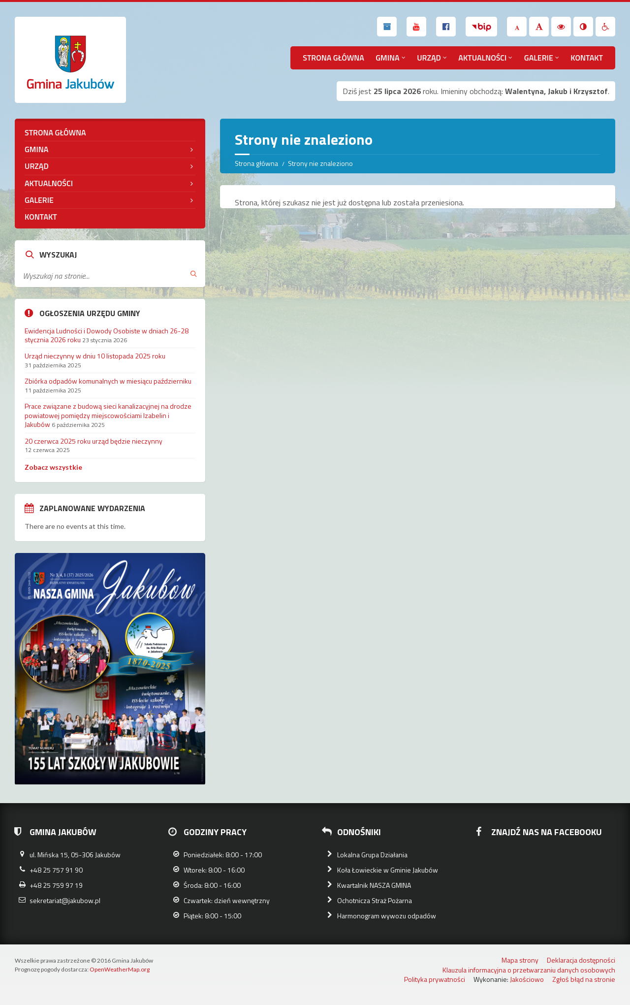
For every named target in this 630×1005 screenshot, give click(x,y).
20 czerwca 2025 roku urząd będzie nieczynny (93, 441)
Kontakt (586, 58)
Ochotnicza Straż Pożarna (374, 900)
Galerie (538, 58)
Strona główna (333, 58)
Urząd (429, 58)
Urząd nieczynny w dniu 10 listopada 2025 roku (95, 356)
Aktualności (482, 58)
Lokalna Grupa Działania (372, 854)
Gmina (387, 58)
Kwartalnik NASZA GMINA (374, 885)
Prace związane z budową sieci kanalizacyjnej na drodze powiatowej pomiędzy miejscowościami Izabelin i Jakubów (108, 415)
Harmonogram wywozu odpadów (386, 915)
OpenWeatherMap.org (120, 969)
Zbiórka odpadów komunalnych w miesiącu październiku (108, 381)
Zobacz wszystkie (53, 467)
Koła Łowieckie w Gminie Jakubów (387, 870)
